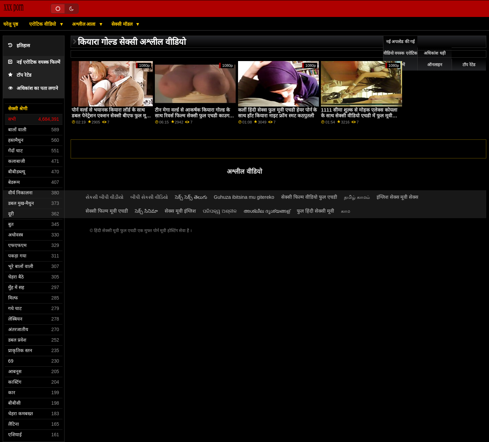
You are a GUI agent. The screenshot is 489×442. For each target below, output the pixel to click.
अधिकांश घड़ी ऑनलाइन (434, 59)
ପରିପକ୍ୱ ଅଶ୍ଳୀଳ (220, 211)
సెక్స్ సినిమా (146, 211)
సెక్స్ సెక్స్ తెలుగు (191, 197)
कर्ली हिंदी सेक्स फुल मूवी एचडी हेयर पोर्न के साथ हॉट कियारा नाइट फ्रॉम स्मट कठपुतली (277, 112)
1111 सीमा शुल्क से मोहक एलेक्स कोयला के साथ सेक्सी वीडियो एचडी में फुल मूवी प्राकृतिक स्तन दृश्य (359, 115)
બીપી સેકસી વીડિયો (149, 197)
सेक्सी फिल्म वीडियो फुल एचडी (309, 197)
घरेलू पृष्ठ (10, 24)
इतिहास (19, 45)
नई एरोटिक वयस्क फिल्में (34, 62)
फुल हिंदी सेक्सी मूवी (315, 211)
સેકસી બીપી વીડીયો (105, 197)
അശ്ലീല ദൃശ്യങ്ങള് (266, 211)
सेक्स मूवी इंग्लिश (180, 211)
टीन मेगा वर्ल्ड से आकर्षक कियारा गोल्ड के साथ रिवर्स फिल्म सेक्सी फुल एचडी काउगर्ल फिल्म (194, 115)
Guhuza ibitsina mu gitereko (244, 197)
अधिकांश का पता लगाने (33, 88)
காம (345, 211)
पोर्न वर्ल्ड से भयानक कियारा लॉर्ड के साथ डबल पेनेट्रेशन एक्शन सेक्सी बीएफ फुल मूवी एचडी (111, 115)
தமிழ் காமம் (357, 197)
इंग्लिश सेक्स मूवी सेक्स (398, 197)
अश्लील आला (84, 24)
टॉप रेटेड (19, 75)
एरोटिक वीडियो (43, 24)
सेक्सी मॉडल (122, 24)
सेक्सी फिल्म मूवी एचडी (107, 211)
